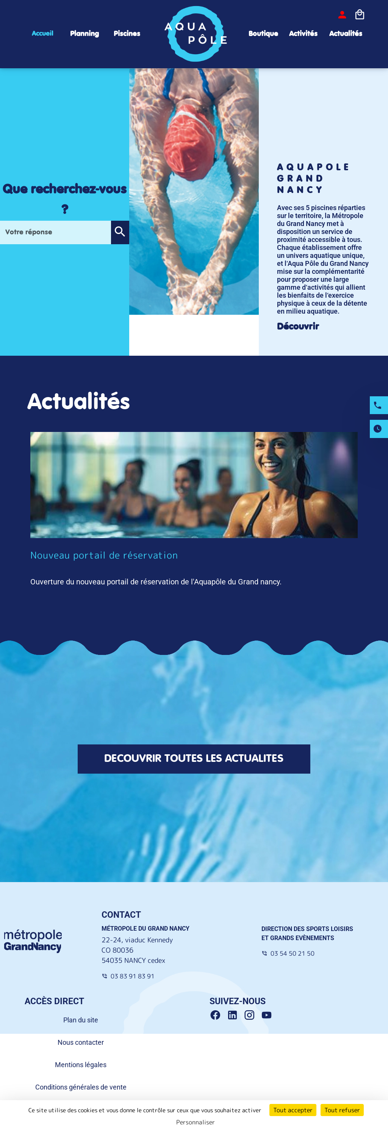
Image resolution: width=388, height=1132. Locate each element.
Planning (84, 34)
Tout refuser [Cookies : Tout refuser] (342, 1110)
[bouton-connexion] (342, 15)
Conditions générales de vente (81, 1087)
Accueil (42, 33)
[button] (120, 232)
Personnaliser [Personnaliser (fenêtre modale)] (195, 1122)
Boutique (263, 34)
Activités (303, 34)
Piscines (127, 34)
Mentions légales (80, 1065)
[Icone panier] (359, 15)
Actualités (345, 34)
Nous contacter (81, 1042)
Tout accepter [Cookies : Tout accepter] (293, 1110)
